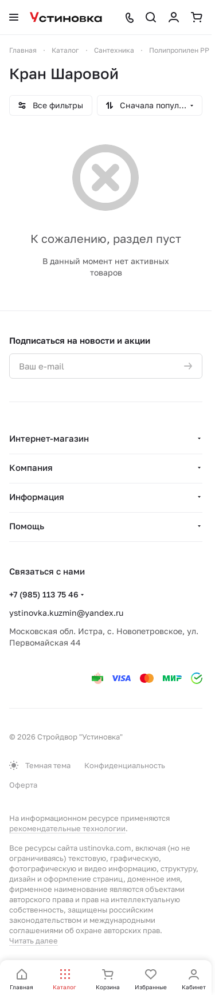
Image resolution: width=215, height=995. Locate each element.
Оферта (23, 784)
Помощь (26, 526)
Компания (31, 467)
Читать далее (33, 940)
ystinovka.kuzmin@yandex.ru (66, 613)
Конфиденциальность (124, 765)
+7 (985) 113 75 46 (44, 594)
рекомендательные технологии (67, 828)
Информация (36, 496)
